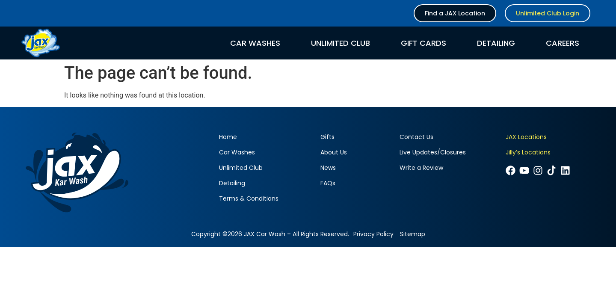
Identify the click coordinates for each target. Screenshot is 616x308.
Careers (562, 43)
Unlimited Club (340, 43)
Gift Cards (423, 43)
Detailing (496, 43)
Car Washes (255, 43)
